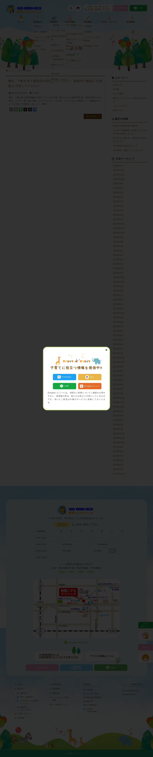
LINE (64, 385)
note (89, 377)
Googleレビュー (90, 385)
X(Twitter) (64, 377)
